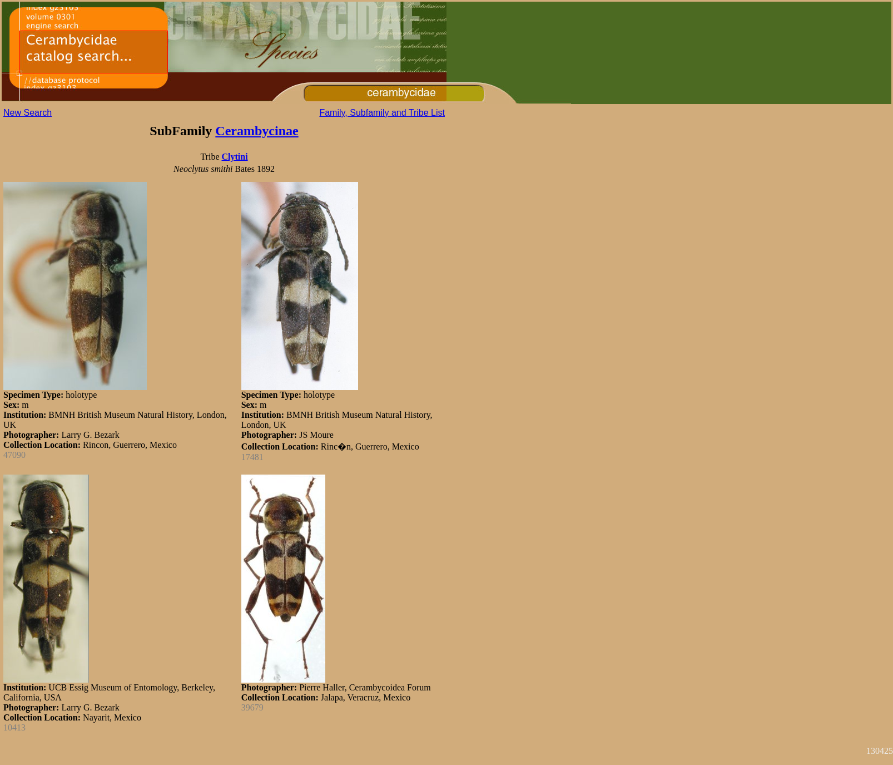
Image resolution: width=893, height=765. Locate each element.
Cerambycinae (256, 131)
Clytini (234, 156)
